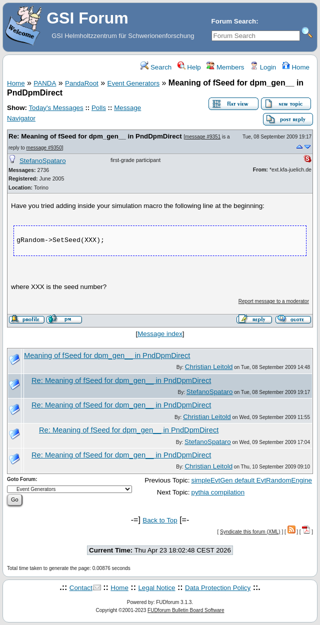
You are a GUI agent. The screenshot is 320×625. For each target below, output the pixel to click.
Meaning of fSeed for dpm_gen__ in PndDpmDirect (107, 356)
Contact (81, 588)
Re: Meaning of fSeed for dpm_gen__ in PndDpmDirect (95, 136)
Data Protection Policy (217, 588)
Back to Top (159, 520)
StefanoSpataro (43, 160)
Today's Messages (55, 108)
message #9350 (44, 147)
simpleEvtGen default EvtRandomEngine (251, 480)
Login (263, 67)
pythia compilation (217, 492)
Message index (160, 334)
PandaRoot (81, 83)
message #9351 (202, 137)
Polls (99, 108)
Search (156, 67)
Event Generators (134, 83)
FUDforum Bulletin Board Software (186, 610)
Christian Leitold (209, 366)
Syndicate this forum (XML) (250, 531)
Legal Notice (156, 588)
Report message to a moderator (273, 301)
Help (189, 67)
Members (225, 67)
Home (296, 67)
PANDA (45, 83)
